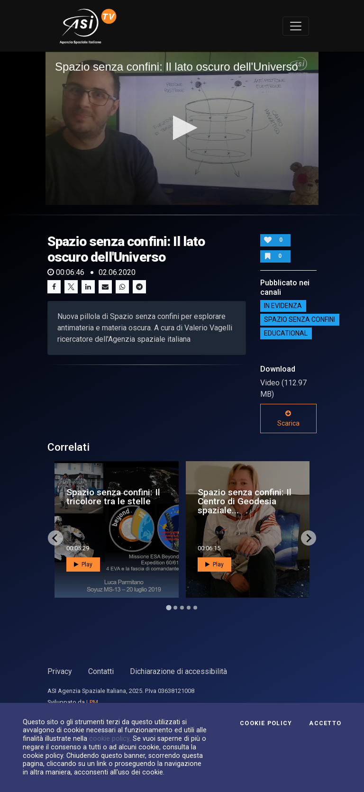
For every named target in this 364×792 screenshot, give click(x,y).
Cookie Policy (266, 723)
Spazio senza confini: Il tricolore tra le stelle (113, 497)
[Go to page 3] (182, 608)
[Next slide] (308, 538)
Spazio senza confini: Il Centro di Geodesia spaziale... (244, 501)
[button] (182, 127)
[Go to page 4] (189, 608)
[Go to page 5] (195, 608)
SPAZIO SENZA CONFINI (299, 320)
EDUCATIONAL (286, 333)
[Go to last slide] (55, 538)
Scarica (288, 418)
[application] (182, 128)
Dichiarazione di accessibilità (178, 671)
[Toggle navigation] (295, 26)
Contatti (101, 671)
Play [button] (83, 564)
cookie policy (109, 738)
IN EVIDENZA (283, 306)
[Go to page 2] (175, 608)
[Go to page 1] (168, 607)
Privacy (59, 671)
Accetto (325, 723)
